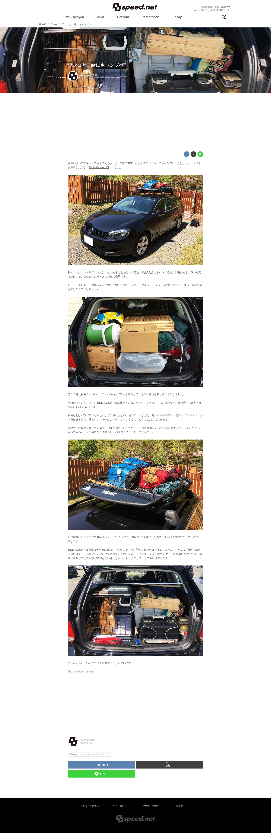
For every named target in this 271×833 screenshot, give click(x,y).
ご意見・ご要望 (150, 806)
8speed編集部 (89, 74)
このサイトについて (91, 806)
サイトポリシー (121, 806)
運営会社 (180, 806)
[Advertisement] (135, 122)
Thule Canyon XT (99, 167)
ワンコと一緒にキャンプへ (96, 65)
